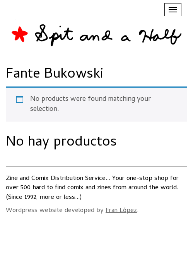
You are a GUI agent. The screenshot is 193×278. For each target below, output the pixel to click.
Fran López (121, 210)
